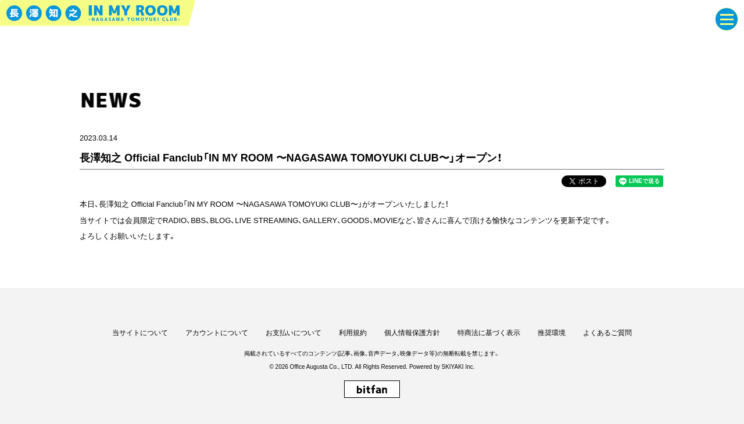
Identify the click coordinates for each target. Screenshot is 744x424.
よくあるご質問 (607, 333)
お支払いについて (293, 333)
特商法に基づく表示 (488, 333)
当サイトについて (140, 333)
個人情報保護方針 (412, 333)
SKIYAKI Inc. (457, 367)
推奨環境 (552, 333)
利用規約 (353, 333)
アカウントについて (216, 333)
